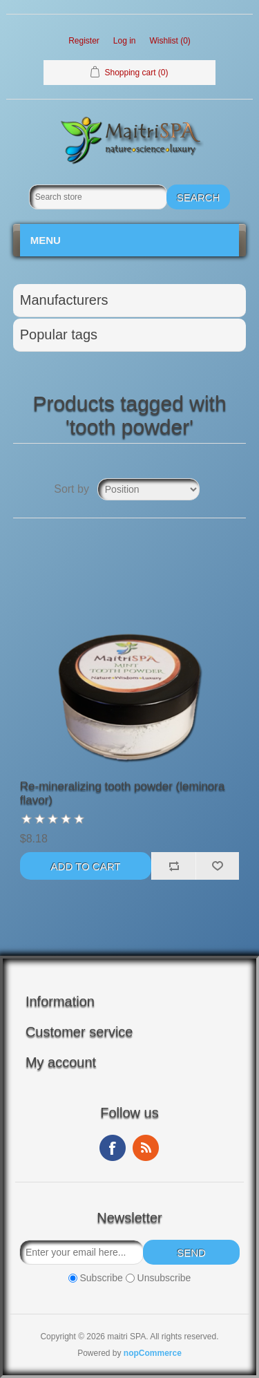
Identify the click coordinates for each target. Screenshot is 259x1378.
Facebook (112, 1148)
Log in (124, 41)
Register (83, 41)
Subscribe (100, 1278)
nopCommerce (153, 1353)
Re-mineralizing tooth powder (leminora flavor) (122, 793)
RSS (146, 1148)
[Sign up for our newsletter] (81, 1252)
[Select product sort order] (148, 489)
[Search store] (98, 197)
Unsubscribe (164, 1278)
